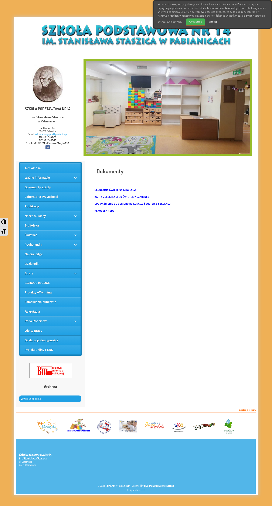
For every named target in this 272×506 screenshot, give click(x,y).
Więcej (213, 21)
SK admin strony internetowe (159, 485)
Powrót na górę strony (247, 410)
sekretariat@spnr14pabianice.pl (51, 134)
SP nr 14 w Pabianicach (118, 485)
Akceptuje (195, 21)
